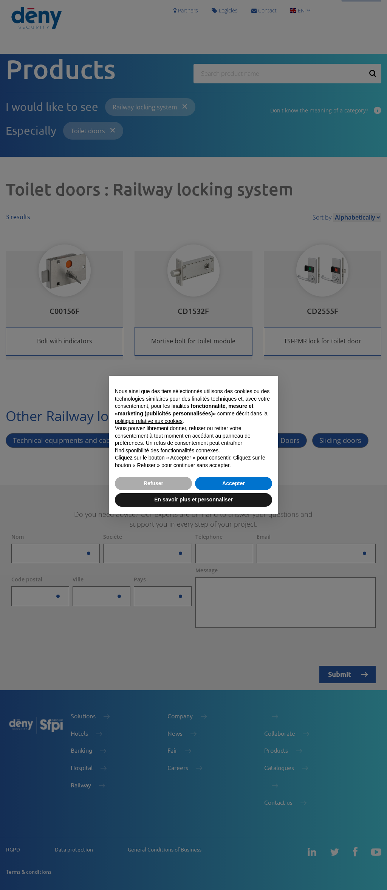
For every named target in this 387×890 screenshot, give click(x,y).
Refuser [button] (153, 483)
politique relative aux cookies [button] (149, 421)
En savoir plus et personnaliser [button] (193, 499)
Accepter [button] (233, 483)
